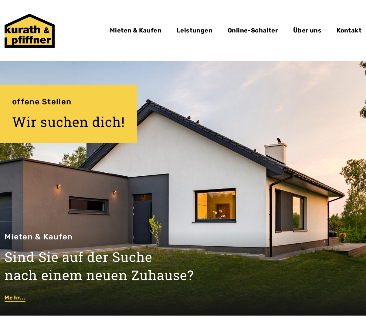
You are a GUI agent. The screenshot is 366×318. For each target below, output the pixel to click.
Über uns (307, 30)
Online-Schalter (253, 30)
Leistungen (194, 30)
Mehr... (15, 297)
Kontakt (349, 30)
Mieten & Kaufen (135, 30)
